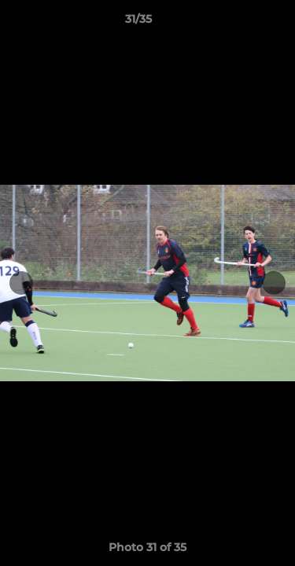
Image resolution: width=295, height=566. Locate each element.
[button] (238, 23)
